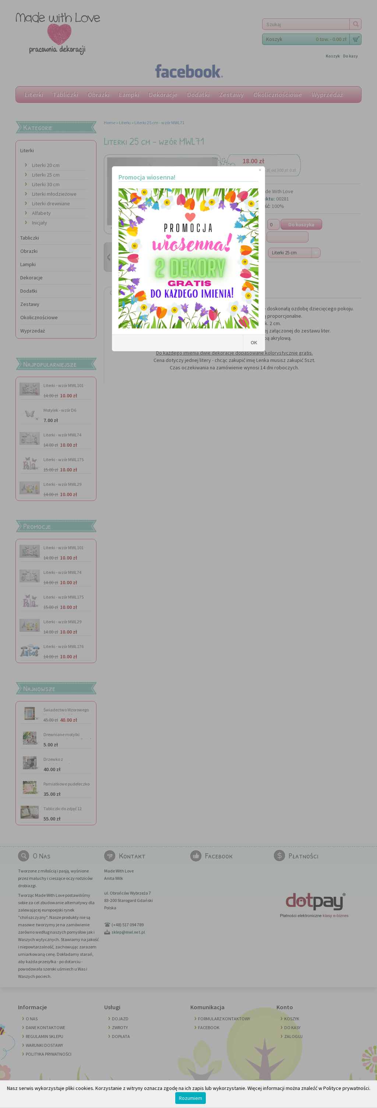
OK (254, 342)
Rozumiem (190, 1098)
